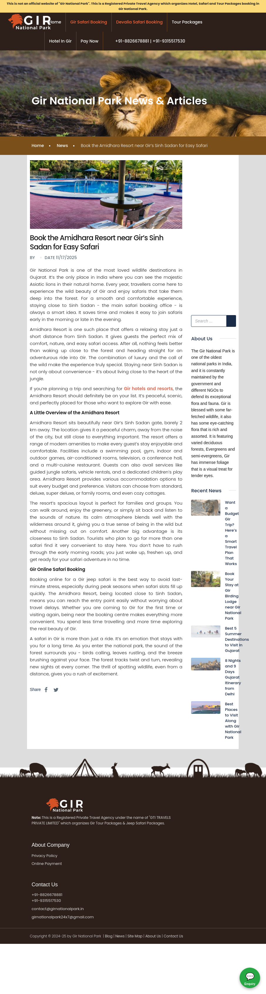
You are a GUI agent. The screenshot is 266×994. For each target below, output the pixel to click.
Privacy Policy (44, 855)
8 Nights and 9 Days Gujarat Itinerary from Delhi (233, 677)
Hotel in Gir (60, 41)
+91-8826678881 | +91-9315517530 (150, 41)
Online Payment (46, 863)
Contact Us (173, 936)
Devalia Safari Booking (139, 22)
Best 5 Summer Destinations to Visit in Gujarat (237, 639)
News (62, 145)
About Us (153, 936)
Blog (109, 936)
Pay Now (89, 41)
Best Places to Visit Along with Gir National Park (233, 720)
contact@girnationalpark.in (57, 909)
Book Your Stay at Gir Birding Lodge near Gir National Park (233, 596)
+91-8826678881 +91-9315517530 (46, 898)
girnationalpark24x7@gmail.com (62, 917)
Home (55, 22)
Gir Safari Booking (88, 22)
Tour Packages (187, 22)
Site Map (135, 936)
